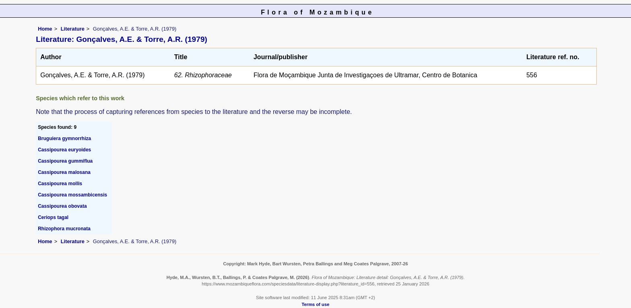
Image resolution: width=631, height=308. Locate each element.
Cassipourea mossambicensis (72, 195)
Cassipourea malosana (64, 172)
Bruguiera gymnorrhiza (64, 138)
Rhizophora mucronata (64, 229)
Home (45, 29)
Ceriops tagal (53, 217)
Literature (73, 29)
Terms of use (316, 304)
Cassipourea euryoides (64, 150)
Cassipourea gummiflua (65, 161)
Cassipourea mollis (60, 183)
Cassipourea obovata (62, 206)
